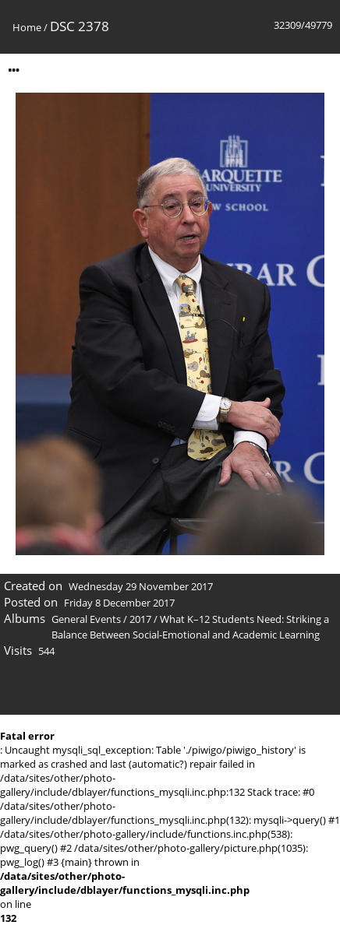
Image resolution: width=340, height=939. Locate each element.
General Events (86, 619)
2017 (140, 619)
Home (26, 27)
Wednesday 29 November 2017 (141, 586)
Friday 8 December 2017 (119, 603)
